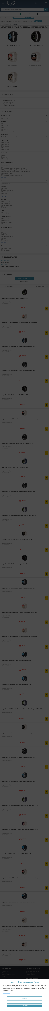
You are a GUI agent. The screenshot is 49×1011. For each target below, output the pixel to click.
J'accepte (24, 1006)
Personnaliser (24, 1002)
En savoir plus (6, 993)
